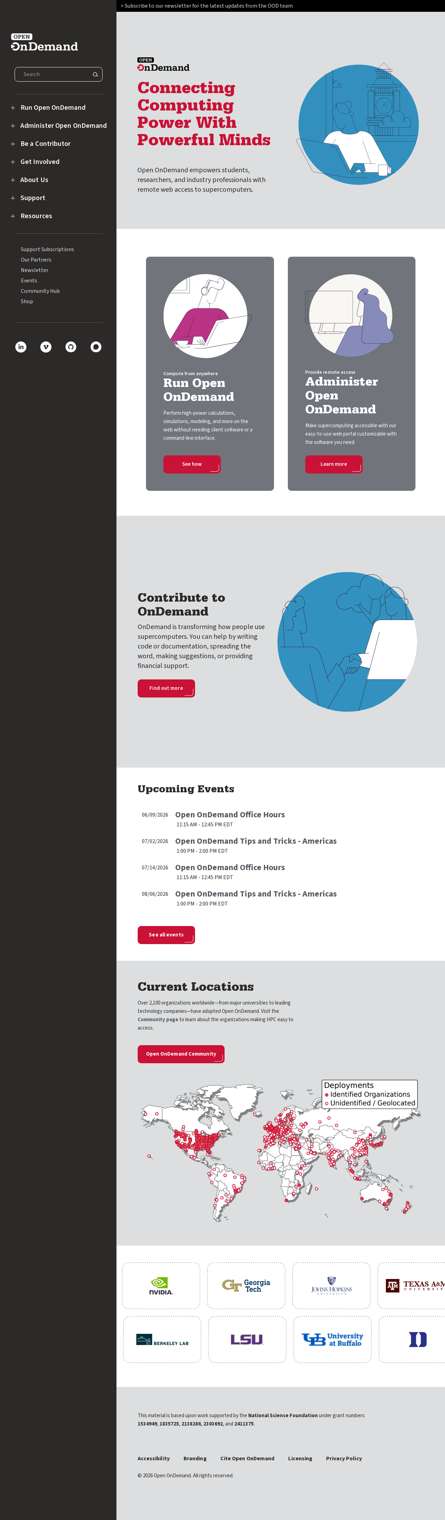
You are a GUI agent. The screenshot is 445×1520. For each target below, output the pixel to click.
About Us (34, 180)
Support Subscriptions (47, 249)
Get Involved (40, 162)
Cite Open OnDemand (247, 1458)
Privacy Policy (344, 1458)
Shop (27, 301)
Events (29, 280)
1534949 (147, 1424)
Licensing (300, 1458)
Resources (36, 216)
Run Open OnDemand (53, 108)
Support (33, 198)
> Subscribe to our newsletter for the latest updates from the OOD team (207, 6)
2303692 (213, 1424)
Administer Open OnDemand (64, 126)
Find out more (166, 688)
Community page (158, 1019)
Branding (195, 1458)
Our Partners (36, 260)
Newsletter (34, 270)
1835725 (169, 1424)
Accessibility (154, 1458)
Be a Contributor (46, 144)
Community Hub (40, 291)
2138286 (191, 1424)
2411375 (244, 1424)
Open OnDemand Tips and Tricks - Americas (256, 841)
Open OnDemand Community (181, 1054)
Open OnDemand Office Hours (230, 815)
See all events (166, 935)
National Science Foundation (283, 1415)
